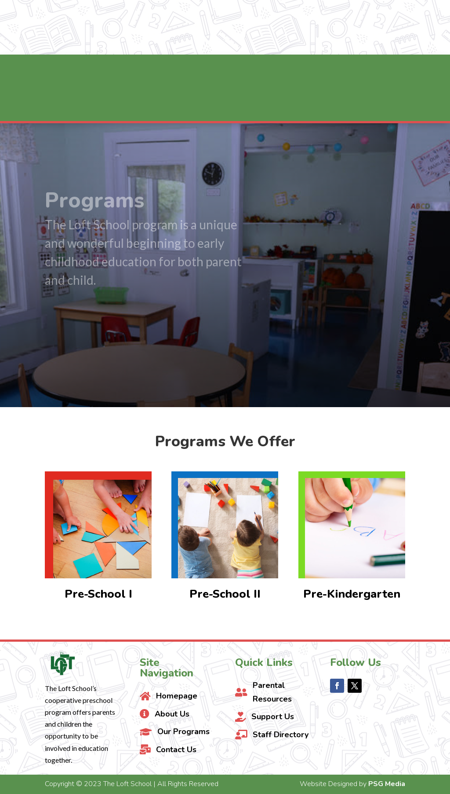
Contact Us (394, 27)
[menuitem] (101, 70)
